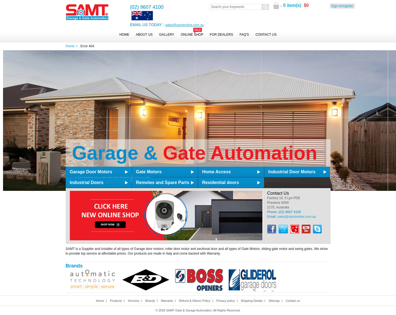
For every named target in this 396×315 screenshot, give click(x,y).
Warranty (167, 300)
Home (124, 35)
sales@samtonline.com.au (184, 25)
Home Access (216, 171)
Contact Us (266, 35)
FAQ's (244, 35)
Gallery (166, 35)
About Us (144, 35)
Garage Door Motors (91, 171)
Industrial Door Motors (292, 171)
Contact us (292, 300)
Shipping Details (252, 300)
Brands (150, 300)
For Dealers (221, 35)
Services (133, 300)
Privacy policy (225, 300)
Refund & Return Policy (194, 300)
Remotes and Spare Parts (162, 182)
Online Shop (192, 35)
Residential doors (220, 182)
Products (116, 300)
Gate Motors (148, 171)
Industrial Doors (87, 182)
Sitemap (274, 300)
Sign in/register (342, 6)
